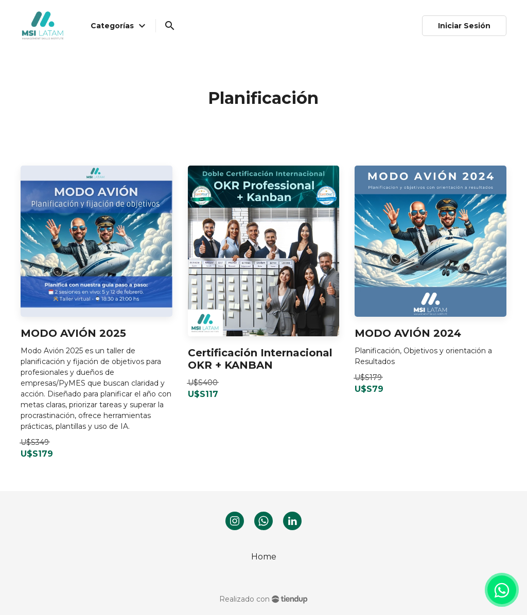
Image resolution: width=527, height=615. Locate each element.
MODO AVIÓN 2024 (408, 333)
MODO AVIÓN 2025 (73, 333)
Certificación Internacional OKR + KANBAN (260, 359)
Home (263, 557)
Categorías (119, 26)
